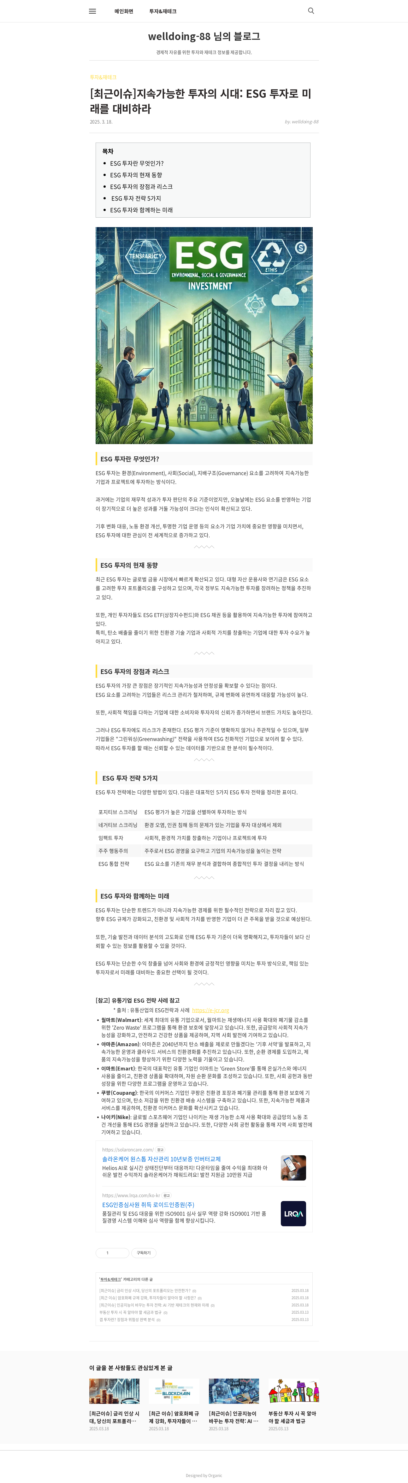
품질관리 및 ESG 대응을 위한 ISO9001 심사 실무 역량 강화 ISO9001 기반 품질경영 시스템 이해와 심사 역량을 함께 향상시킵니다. (184, 1217)
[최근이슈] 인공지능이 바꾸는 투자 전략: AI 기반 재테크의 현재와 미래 (154, 1305)
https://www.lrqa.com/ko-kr (131, 1195)
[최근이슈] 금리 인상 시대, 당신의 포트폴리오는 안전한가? (145, 1290)
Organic (215, 1475)
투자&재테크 (163, 11)
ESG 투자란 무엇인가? (137, 163)
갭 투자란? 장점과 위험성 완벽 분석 (127, 1319)
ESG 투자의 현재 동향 (136, 175)
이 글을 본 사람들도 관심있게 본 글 (131, 1367)
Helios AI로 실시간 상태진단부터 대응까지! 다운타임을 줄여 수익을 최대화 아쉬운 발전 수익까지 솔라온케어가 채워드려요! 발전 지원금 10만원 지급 (185, 1171)
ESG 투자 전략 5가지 (135, 198)
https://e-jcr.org (210, 1010)
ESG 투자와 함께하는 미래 (141, 210)
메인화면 (124, 11)
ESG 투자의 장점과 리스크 (141, 186)
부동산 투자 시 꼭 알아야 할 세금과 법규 (130, 1312)
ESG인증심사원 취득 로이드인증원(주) (148, 1205)
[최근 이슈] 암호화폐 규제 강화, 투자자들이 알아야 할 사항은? (147, 1298)
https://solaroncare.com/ (128, 1149)
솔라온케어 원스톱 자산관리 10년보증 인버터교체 (161, 1159)
